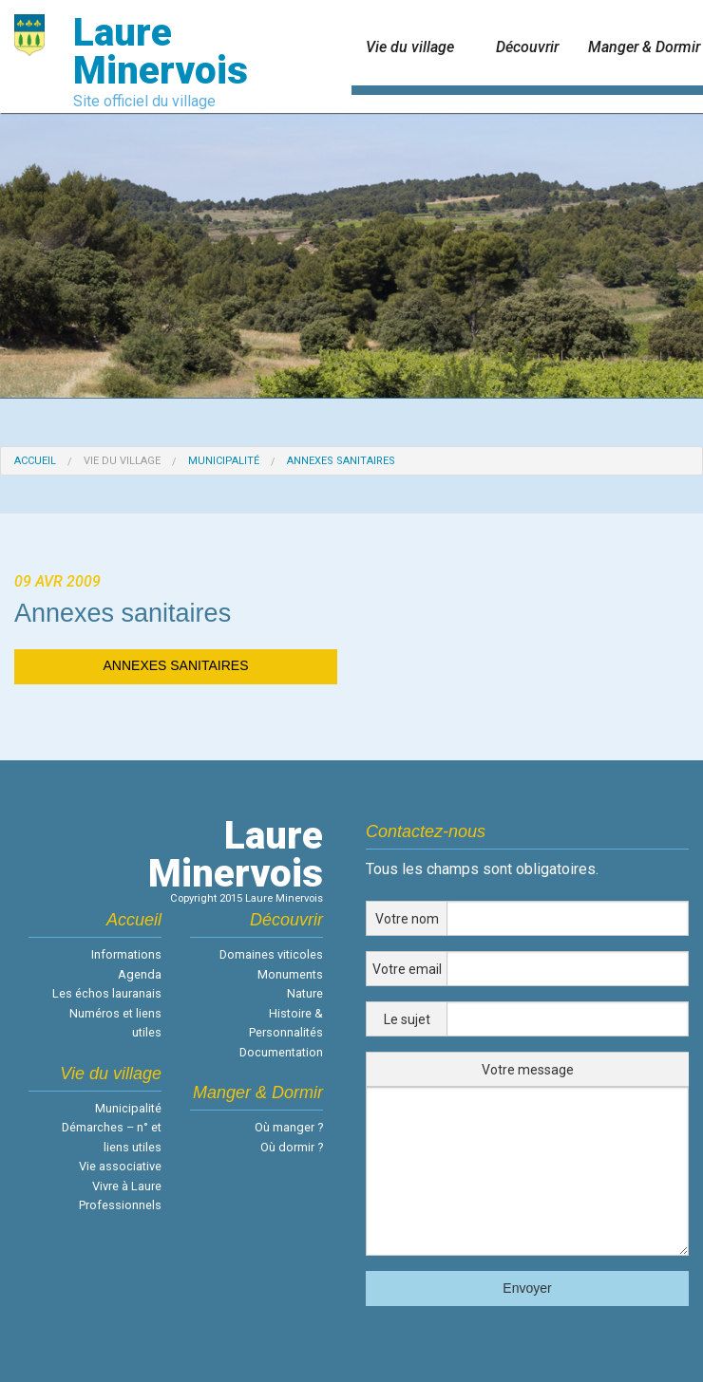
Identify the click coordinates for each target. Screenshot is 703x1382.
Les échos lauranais (107, 993)
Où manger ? (289, 1127)
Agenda (140, 974)
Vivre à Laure (127, 1186)
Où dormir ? (291, 1147)
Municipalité (223, 461)
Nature (305, 993)
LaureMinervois (235, 854)
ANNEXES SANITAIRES (175, 665)
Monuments (290, 974)
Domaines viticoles (271, 954)
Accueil (35, 461)
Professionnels (120, 1205)
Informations (126, 954)
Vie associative (120, 1166)
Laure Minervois (160, 51)
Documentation (281, 1052)
